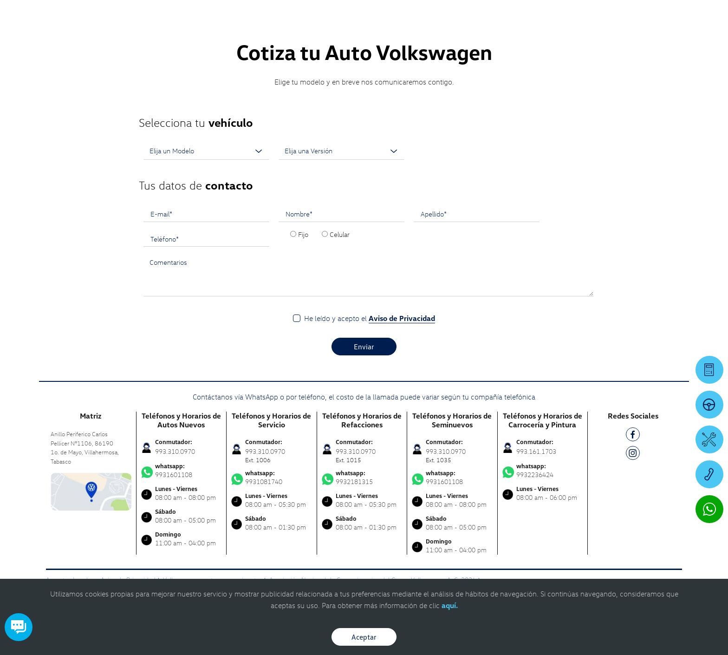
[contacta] (91, 491)
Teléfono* (164, 239)
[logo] (451, 33)
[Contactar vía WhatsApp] (709, 509)
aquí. (450, 605)
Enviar (364, 346)
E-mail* (161, 214)
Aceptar (364, 637)
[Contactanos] (568, 14)
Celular (340, 234)
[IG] (633, 454)
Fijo (303, 234)
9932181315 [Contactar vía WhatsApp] (362, 477)
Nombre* (299, 214)
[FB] (633, 436)
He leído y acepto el (369, 318)
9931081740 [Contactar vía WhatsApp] (271, 477)
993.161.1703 (536, 451)
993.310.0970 (175, 451)
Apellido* (434, 214)
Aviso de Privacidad (402, 318)
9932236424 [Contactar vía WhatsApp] (542, 470)
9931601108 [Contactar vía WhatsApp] (181, 470)
